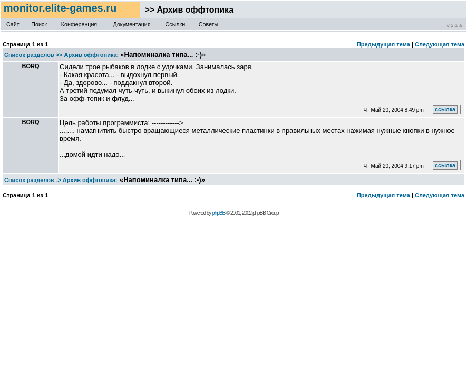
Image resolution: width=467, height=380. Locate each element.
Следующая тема (439, 44)
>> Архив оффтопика (187, 9)
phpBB (218, 213)
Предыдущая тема (383, 44)
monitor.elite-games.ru (61, 8)
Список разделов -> (32, 180)
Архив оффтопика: (91, 55)
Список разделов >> (33, 55)
